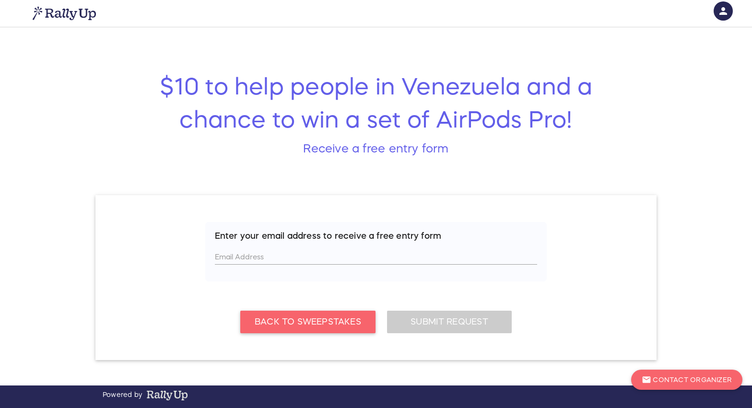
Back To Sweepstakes (308, 321)
